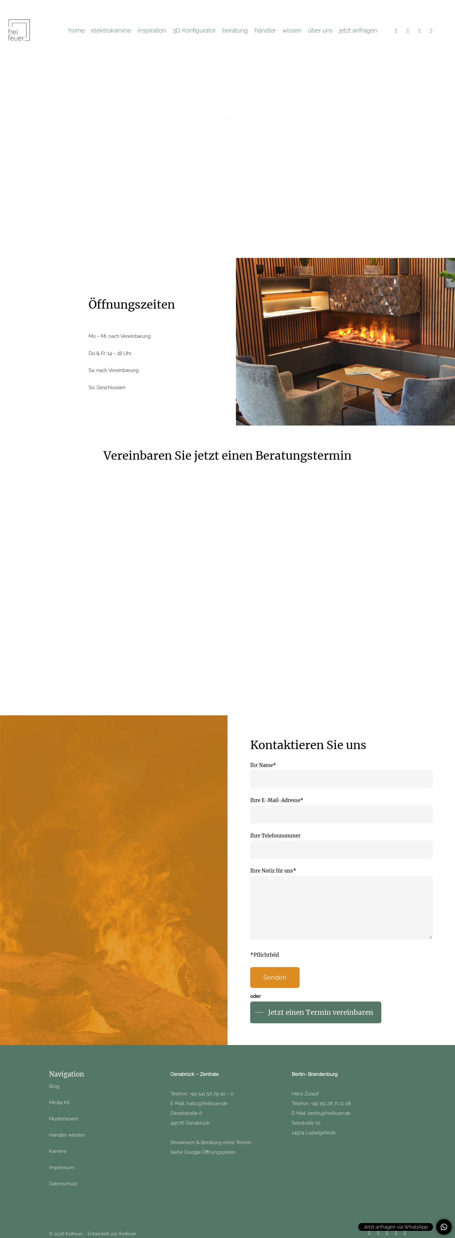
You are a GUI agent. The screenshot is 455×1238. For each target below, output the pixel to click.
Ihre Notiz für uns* (341, 905)
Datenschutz (63, 1184)
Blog (54, 1086)
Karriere (58, 1151)
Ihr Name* (341, 775)
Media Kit (59, 1102)
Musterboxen (64, 1119)
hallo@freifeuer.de (207, 1103)
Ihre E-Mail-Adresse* (341, 810)
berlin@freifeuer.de (329, 1113)
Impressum (61, 1167)
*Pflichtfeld (264, 955)
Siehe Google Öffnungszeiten (203, 1152)
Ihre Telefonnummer (341, 846)
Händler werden (68, 1135)
